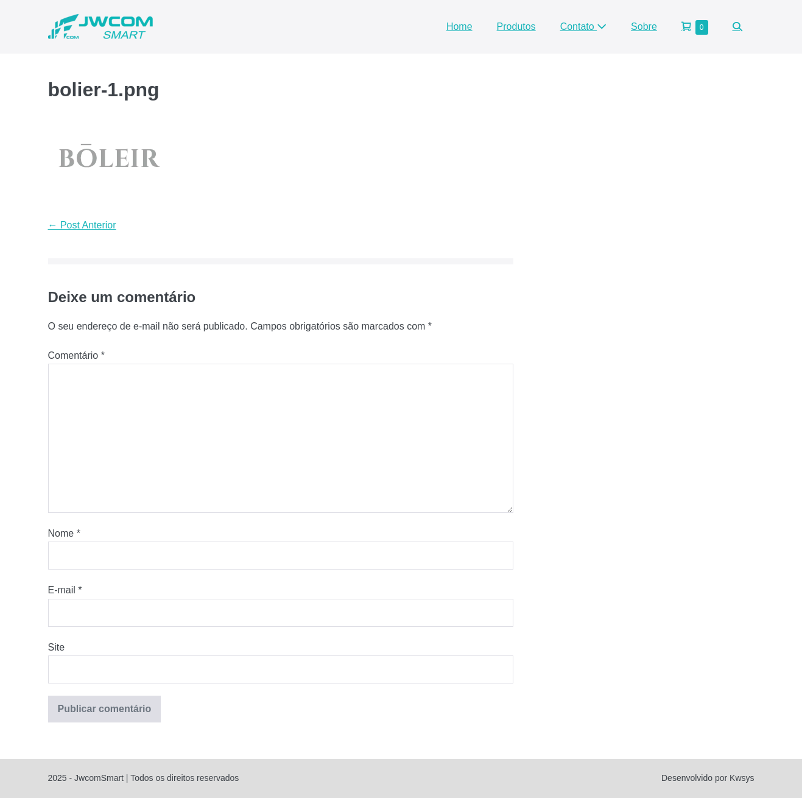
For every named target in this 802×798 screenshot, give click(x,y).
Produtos (516, 26)
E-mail (65, 590)
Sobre (644, 26)
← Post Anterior (82, 225)
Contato (583, 26)
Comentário (76, 355)
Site (56, 647)
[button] (737, 26)
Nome (64, 533)
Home (459, 26)
